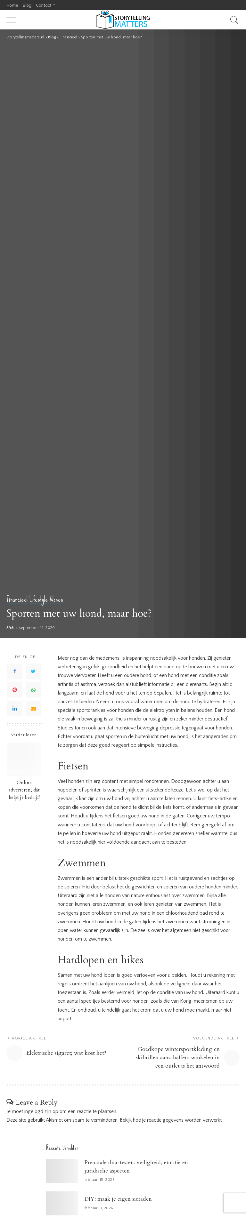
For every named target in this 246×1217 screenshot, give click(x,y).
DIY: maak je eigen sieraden (118, 1199)
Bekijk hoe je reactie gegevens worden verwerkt (171, 1120)
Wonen (56, 599)
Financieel (17, 599)
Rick (10, 628)
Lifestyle (38, 599)
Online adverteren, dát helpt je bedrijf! (24, 790)
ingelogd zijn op (41, 1111)
